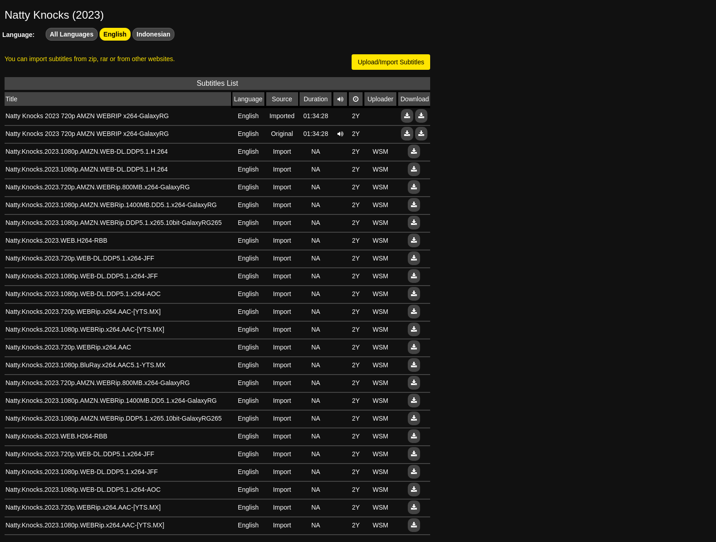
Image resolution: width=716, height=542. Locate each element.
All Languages (72, 34)
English (115, 34)
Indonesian (153, 34)
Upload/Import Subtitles (391, 62)
